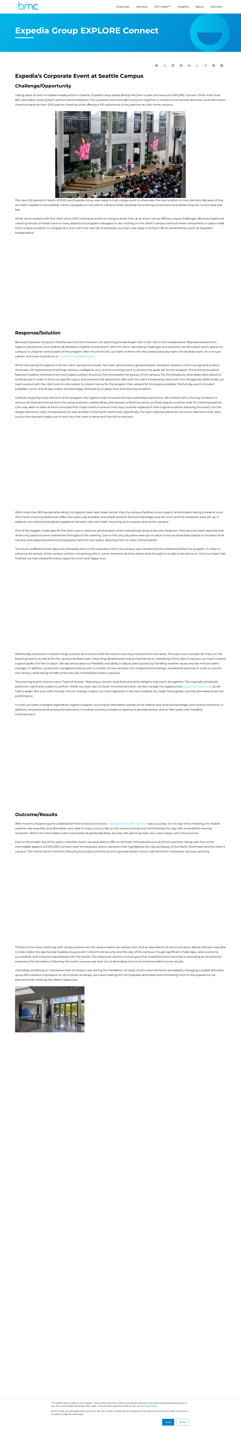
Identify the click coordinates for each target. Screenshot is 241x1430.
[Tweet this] (165, 65)
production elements (196, 686)
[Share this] (156, 65)
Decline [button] (182, 1422)
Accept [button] (168, 1422)
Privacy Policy (150, 1406)
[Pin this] (181, 65)
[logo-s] (28, 7)
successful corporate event (76, 356)
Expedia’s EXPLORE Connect (127, 823)
